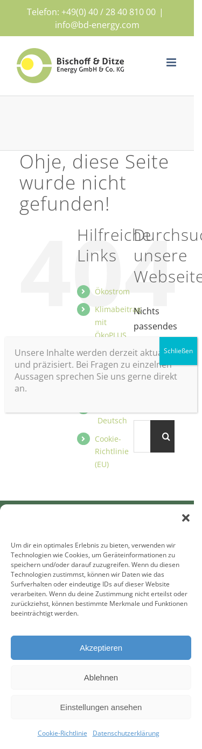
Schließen (178, 350)
